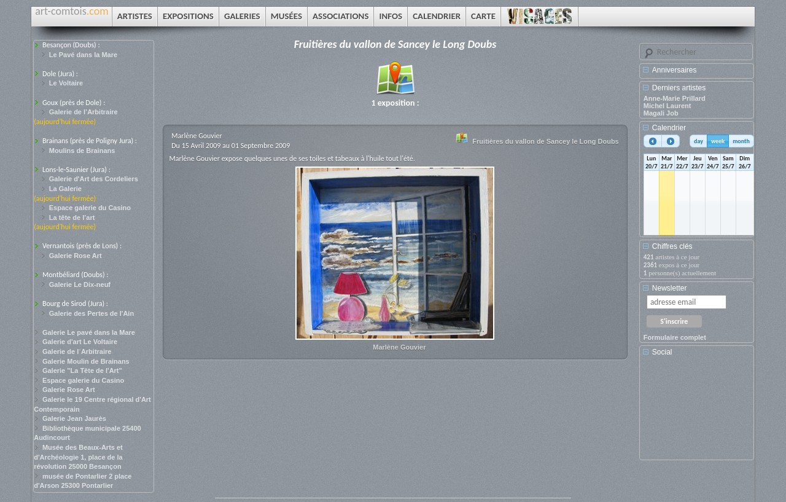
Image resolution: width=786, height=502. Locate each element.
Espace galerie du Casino (90, 207)
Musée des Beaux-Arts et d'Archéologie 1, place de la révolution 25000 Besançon (78, 457)
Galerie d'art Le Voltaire (79, 341)
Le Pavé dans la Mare (83, 54)
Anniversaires (674, 70)
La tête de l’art (72, 217)
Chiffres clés (672, 246)
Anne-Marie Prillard (675, 98)
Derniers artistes (679, 88)
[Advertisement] (699, 412)
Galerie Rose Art (75, 255)
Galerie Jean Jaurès (74, 418)
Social (662, 352)
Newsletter (669, 288)
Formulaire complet (675, 337)
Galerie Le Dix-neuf (80, 284)
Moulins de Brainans (82, 150)
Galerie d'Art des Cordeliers (93, 178)
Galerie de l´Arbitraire (77, 351)
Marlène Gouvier (399, 347)
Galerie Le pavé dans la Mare (88, 332)
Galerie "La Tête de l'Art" (82, 370)
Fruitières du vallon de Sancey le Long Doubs (545, 141)
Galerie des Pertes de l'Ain (91, 313)
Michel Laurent (667, 105)
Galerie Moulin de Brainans (86, 361)
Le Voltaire (66, 83)
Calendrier (669, 128)
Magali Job (661, 113)
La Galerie (65, 188)
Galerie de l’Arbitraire (83, 112)
